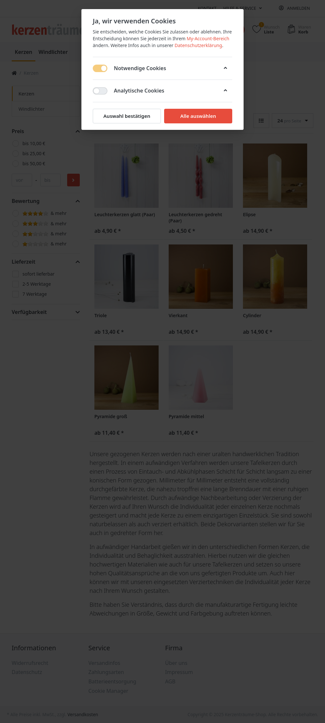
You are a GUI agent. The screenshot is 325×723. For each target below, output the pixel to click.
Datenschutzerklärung (198, 45)
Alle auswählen (198, 116)
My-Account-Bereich (208, 38)
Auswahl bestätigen (126, 116)
